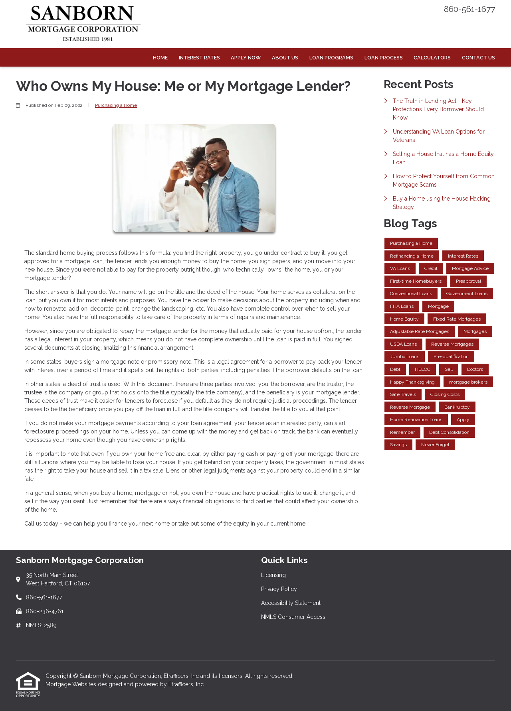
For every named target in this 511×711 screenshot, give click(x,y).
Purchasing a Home (116, 105)
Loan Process (383, 58)
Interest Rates (199, 58)
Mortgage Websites (72, 684)
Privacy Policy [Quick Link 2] (279, 589)
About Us (285, 58)
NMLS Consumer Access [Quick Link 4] (293, 617)
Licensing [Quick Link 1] (273, 575)
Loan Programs (331, 58)
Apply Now (246, 58)
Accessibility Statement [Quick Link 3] (291, 603)
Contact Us (478, 58)
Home (160, 58)
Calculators (432, 58)
